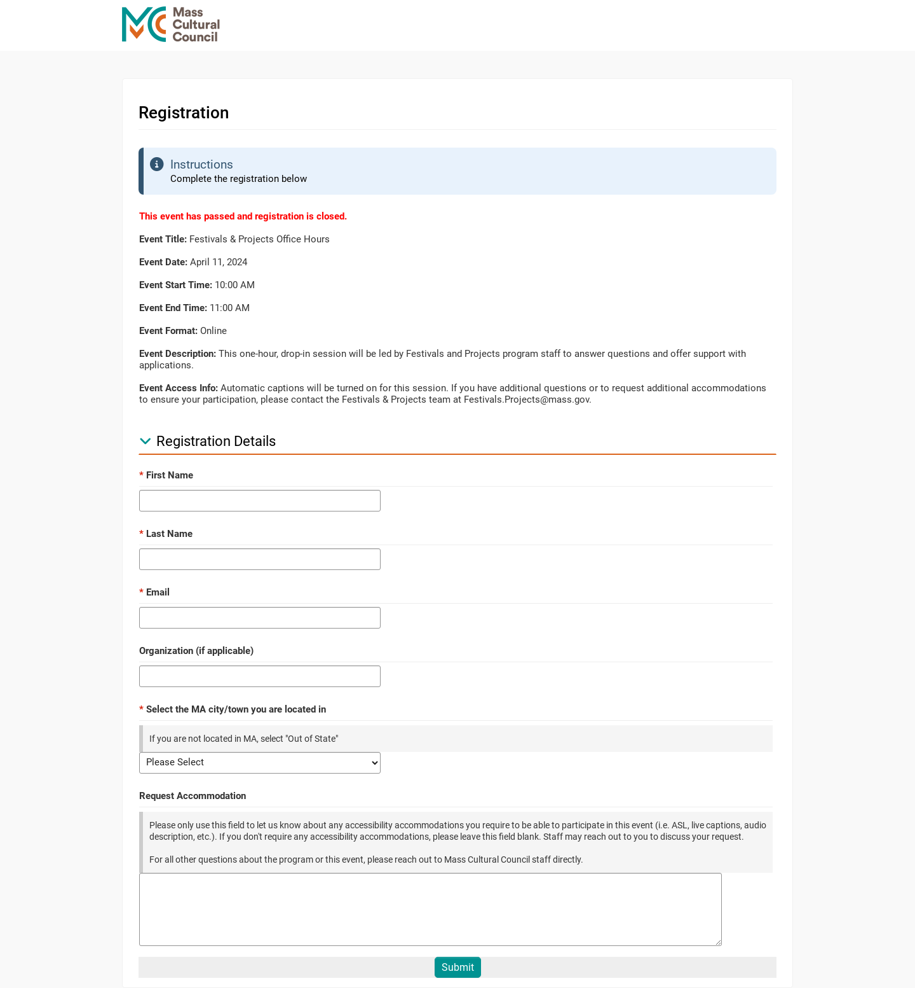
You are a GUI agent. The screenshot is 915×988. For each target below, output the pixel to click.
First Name (166, 475)
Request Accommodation (192, 796)
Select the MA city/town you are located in (232, 709)
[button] (145, 441)
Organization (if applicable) (196, 651)
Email (154, 592)
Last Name (166, 533)
